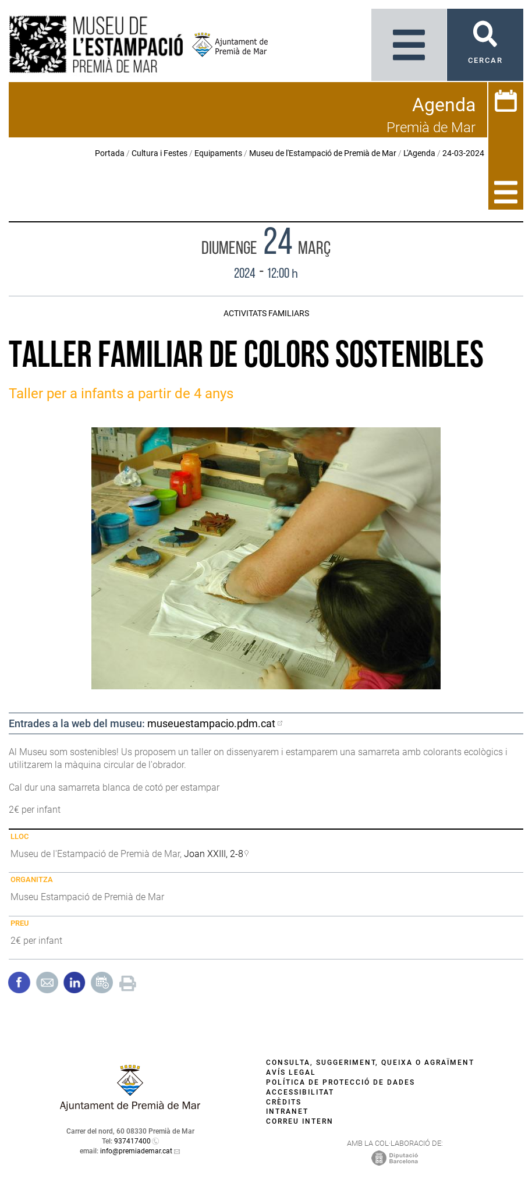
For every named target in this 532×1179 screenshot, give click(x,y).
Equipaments (218, 153)
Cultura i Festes (159, 153)
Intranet (287, 1111)
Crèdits (284, 1102)
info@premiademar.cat (136, 1151)
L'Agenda (419, 153)
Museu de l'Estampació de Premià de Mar (322, 153)
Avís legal (291, 1072)
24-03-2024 (463, 153)
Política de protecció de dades (340, 1082)
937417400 (132, 1141)
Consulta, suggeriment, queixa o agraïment (370, 1062)
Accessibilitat (300, 1092)
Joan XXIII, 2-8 (213, 853)
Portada (110, 153)
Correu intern (300, 1121)
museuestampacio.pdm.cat (211, 723)
